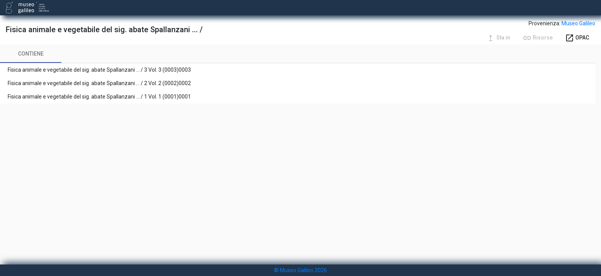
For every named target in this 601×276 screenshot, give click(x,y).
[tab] (30, 53)
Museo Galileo (578, 23)
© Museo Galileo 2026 (300, 270)
